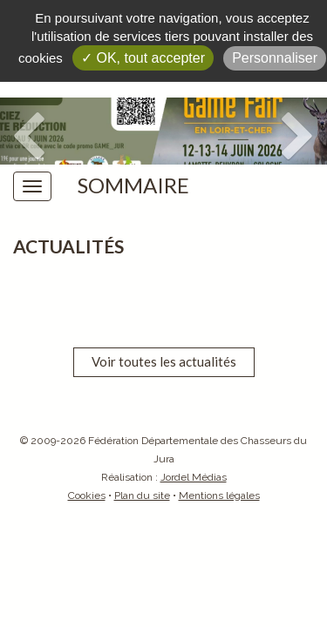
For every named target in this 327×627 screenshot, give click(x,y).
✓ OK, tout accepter (143, 58)
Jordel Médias (193, 477)
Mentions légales (219, 495)
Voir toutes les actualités (164, 361)
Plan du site (142, 495)
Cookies (87, 495)
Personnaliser (274, 58)
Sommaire (133, 185)
